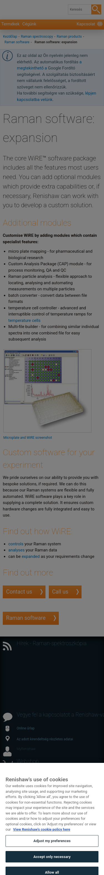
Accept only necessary (51, 861)
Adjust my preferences (51, 845)
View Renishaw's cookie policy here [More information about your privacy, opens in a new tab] (41, 834)
